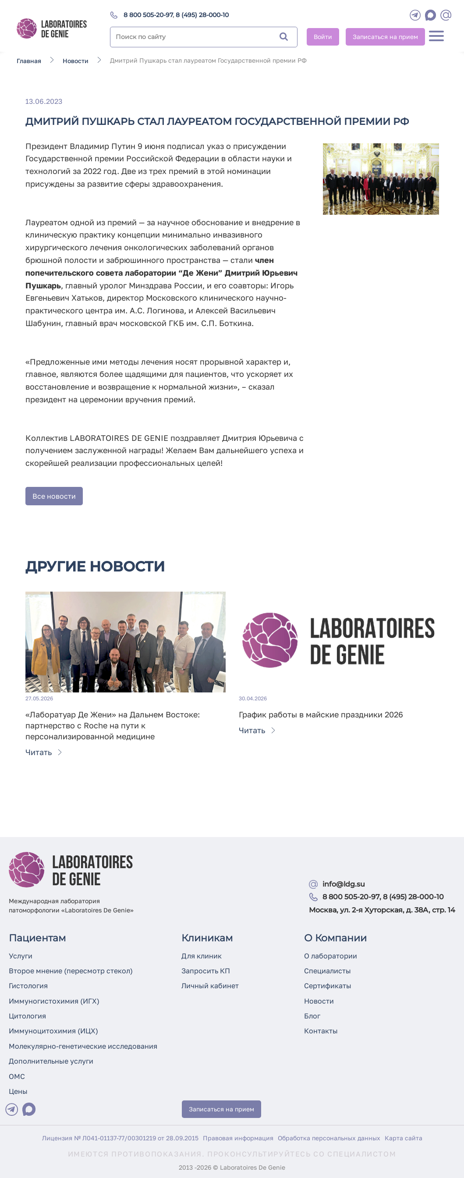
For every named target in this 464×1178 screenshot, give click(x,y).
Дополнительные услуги (51, 1061)
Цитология (27, 1015)
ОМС (17, 1076)
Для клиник (201, 955)
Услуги (20, 955)
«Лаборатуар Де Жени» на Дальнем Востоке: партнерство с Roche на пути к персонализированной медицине (112, 725)
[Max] (28, 1109)
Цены (18, 1091)
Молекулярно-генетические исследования (83, 1046)
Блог (312, 1015)
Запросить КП (205, 970)
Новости (319, 1001)
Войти (323, 36)
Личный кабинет (210, 985)
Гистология (28, 985)
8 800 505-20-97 (148, 15)
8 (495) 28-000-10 (202, 15)
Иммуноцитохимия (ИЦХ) (53, 1030)
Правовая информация (238, 1138)
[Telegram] (415, 15)
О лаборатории (330, 955)
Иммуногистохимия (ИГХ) (54, 1001)
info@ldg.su (343, 884)
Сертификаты (327, 985)
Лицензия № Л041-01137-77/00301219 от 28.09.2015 (120, 1138)
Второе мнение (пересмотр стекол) (71, 970)
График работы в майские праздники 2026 (321, 714)
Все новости (54, 496)
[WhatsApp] (430, 15)
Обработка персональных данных (329, 1138)
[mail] (445, 15)
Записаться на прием (385, 36)
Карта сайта (403, 1138)
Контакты (321, 1030)
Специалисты (327, 970)
